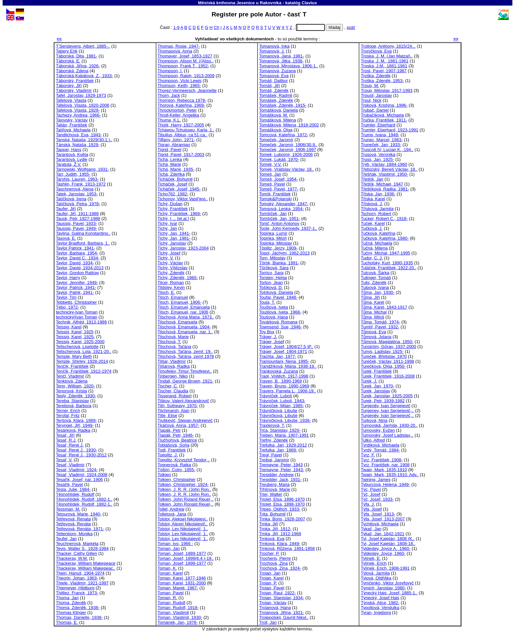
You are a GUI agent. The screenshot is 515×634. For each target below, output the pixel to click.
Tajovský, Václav (72, 120)
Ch (216, 27)
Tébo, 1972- (67, 307)
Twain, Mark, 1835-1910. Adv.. (389, 474)
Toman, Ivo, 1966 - (175, 543)
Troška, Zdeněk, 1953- (382, 80)
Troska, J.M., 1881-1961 (384, 65)
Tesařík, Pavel (69, 484)
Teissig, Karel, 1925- (75, 336)
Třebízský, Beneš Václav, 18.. (389, 169)
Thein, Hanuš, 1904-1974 (80, 573)
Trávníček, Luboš (275, 395)
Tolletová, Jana (172, 514)
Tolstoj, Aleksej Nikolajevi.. (183, 518)
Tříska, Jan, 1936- (378, 193)
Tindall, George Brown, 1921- (186, 381)
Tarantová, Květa (72, 154)
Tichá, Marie (169, 164)
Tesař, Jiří (65, 435)
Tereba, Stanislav (72, 400)
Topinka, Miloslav (275, 243)
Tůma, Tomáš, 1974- (380, 321)
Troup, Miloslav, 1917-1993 (386, 90)
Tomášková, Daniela (278, 110)
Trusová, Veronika (378, 154)
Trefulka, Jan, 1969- (278, 450)
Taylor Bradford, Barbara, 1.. (83, 243)
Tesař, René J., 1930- (76, 450)
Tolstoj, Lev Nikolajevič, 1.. (183, 528)
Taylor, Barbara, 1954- (77, 253)
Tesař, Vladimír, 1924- (77, 469)
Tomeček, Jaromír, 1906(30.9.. (288, 144)
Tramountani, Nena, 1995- (284, 361)
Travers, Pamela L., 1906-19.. (287, 390)
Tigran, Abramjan (174, 144)
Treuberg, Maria (274, 484)
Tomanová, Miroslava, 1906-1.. (288, 65)
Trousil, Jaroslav (376, 95)
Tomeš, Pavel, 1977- (279, 188)
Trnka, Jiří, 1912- (275, 528)
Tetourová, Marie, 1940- (78, 514)
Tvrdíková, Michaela (380, 445)
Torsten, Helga (273, 277)
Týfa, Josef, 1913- (378, 514)
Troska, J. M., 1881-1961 (384, 60)
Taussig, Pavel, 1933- (76, 223)
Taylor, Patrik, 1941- (75, 292)
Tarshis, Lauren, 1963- (77, 179)
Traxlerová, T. (272, 425)
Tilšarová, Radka (174, 366)
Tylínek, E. (371, 558)
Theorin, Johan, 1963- (77, 578)
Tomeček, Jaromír (276, 139)
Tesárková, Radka (73, 430)
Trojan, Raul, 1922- (277, 592)
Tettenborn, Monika (74, 533)
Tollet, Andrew (171, 509)
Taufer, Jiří (66, 208)
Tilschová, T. (169, 341)
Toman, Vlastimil (173, 612)
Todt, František (172, 450)
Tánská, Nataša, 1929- (78, 144)
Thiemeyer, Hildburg (75, 587)
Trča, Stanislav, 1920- (280, 430)
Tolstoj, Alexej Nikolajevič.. (183, 523)
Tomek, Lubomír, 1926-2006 (286, 154)
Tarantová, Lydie (71, 159)
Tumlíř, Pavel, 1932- (380, 326)
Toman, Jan (169, 548)
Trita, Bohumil (272, 514)
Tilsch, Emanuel (173, 297)
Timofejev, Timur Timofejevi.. (185, 371)
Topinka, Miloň (273, 238)
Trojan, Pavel (271, 587)
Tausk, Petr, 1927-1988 (78, 218)
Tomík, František (275, 193)
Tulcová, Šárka (375, 272)
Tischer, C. (168, 385)
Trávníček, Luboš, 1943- (282, 400)
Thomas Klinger (71, 612)
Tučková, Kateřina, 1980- (385, 238)
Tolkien (164, 474)
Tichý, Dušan (170, 203)
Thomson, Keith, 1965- (179, 85)
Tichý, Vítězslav (173, 267)
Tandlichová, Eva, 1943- (79, 134)
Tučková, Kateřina (378, 233)
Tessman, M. (68, 509)
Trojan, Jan (269, 573)
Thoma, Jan (67, 597)
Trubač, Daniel (375, 110)
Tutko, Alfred (373, 440)
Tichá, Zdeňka (171, 174)
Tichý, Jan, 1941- (174, 233)
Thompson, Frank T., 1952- (183, 65)
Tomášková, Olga (275, 129)
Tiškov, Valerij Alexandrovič (183, 400)
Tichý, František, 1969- (179, 213)
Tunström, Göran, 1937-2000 (388, 346)
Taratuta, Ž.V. (68, 164)
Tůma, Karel (372, 302)
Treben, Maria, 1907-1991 (284, 435)
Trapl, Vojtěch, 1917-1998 (283, 376)
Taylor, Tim (66, 297)
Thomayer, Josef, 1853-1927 (185, 56)
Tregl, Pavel (270, 454)
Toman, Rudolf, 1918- (178, 607)
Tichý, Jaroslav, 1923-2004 (183, 248)
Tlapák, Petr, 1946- (176, 435)
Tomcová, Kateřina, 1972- (283, 134)
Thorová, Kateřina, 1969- (181, 105)
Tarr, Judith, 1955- (73, 174)
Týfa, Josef (371, 509)
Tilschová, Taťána (174, 346)
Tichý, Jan (167, 228)
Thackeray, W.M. (72, 558)
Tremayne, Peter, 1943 (281, 464)
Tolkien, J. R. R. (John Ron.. (184, 489)
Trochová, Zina (273, 563)
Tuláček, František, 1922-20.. (388, 267)
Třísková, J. (372, 203)
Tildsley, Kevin (171, 287)
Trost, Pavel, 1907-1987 (383, 70)
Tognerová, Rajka (174, 464)
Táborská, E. (68, 60)
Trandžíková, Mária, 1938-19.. (287, 366)
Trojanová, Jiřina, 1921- (281, 612)
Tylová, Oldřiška (376, 578)
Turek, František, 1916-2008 (387, 376)
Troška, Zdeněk (376, 75)
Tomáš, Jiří (269, 85)
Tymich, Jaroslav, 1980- (383, 587)
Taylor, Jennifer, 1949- (77, 282)
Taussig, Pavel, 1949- (76, 228)
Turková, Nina (374, 420)
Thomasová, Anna (175, 51)
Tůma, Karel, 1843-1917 (384, 307)
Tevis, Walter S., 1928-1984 (82, 548)
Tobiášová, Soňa (174, 445)
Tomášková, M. (273, 115)
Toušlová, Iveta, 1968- (280, 312)
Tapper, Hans (68, 149)
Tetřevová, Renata (73, 518)
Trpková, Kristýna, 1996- (384, 105)
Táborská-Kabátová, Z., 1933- (84, 75)
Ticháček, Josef (173, 184)
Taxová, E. (66, 238)
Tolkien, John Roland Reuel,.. (186, 499)
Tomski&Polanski (275, 198)
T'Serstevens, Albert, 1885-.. (83, 46)
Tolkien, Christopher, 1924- (183, 484)
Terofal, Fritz (67, 415)
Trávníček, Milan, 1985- (281, 405)
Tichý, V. (166, 257)
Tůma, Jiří (370, 297)
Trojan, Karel (271, 578)
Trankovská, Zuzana (278, 371)
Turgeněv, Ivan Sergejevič (385, 405)
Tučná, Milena (374, 248)
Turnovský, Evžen (378, 430)
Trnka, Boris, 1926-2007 (282, 518)
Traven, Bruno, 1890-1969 (284, 385)
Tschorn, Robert (376, 213)
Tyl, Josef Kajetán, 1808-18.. (388, 543)
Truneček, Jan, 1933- (381, 144)
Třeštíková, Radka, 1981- (385, 188)
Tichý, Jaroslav (172, 243)
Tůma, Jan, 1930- (377, 292)
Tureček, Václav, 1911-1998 (387, 361)
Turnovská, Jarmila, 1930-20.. (389, 425)
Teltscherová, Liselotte (77, 346)
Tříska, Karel (373, 198)
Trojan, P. (268, 582)
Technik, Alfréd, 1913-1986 (81, 321)
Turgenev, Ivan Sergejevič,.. (387, 410)
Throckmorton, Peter (177, 110)
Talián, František (71, 124)
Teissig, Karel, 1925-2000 (80, 341)
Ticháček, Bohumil (175, 179)
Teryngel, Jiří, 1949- (75, 425)
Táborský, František (75, 80)
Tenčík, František (72, 366)
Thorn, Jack (169, 95)
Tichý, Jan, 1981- (174, 238)
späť (351, 27)
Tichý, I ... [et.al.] (173, 218)
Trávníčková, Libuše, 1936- (285, 420)
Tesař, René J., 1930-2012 (81, 454)
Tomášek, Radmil (275, 95)
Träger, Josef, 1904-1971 (283, 351)
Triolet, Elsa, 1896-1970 (282, 499)
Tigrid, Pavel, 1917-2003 (181, 154)
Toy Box (267, 331)
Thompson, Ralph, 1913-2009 (186, 75)
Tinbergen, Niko (173, 376)
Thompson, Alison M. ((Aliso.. (185, 60)
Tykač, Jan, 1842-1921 (382, 533)
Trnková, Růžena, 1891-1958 (287, 548)
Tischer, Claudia (173, 390)
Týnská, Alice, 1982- (380, 602)
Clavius (309, 2)
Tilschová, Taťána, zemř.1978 (186, 356)
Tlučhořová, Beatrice (177, 440)
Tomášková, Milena (277, 120)
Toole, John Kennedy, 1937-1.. (288, 228)
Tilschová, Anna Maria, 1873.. (186, 317)
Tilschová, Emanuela (177, 321)
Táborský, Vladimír (74, 90)
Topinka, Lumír (273, 233)
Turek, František (376, 371)
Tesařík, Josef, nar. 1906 (79, 479)
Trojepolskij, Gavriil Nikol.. (283, 617)
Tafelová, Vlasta (71, 100)
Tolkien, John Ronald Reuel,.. (186, 504)
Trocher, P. (269, 553)
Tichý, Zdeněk (171, 272)
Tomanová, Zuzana (277, 70)
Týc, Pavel (371, 489)
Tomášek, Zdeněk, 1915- (282, 105)
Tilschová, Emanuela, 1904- (184, 326)
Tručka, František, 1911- (384, 120)
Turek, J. (369, 381)
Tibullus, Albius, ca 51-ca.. (183, 134)
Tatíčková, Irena (71, 198)
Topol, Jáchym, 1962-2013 (284, 253)
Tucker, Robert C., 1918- (384, 218)
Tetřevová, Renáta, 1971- (80, 528)
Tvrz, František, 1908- (382, 459)
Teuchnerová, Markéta (77, 543)
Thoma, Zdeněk (71, 602)
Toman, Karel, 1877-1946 (182, 578)
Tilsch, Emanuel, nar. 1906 (183, 312)
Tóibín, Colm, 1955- (176, 469)
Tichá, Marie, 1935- (176, 169)
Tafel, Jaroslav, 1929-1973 (81, 95)
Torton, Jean (271, 282)
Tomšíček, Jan (273, 213)
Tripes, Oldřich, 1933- (280, 509)
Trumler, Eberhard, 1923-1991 (389, 129)
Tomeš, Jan (270, 174)
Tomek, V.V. (270, 164)
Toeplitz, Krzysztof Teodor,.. (184, 459)
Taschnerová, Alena (74, 188)
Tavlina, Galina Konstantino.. (83, 233)
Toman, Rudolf (172, 602)
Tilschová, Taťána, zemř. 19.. (185, 351)
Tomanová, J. (272, 51)
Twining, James (375, 479)
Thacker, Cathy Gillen (76, 553)
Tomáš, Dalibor (273, 80)
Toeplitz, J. (168, 454)
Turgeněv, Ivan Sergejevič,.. (387, 415)
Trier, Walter (270, 494)
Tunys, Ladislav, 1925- (382, 351)
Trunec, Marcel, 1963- (382, 139)
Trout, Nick (371, 100)
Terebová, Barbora (73, 405)
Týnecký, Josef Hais (380, 597)
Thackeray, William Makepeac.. (85, 568)
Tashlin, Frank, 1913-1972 (81, 184)
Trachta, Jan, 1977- (277, 356)
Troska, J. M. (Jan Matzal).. (387, 56)
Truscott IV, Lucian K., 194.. (387, 149)
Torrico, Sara (271, 272)
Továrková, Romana (278, 321)
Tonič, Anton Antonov (279, 223)
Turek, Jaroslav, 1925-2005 (387, 395)
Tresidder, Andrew (276, 474)
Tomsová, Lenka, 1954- (281, 208)
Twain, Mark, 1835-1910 (384, 469)
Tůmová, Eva (373, 331)
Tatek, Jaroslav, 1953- (77, 193)
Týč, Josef (370, 494)
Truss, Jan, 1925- (377, 159)
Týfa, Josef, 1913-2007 (383, 518)
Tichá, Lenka (170, 159)
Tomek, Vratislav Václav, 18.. (286, 169)
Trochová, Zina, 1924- (280, 568)
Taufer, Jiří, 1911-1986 (77, 213)
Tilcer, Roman (171, 282)
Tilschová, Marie (173, 336)
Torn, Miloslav (272, 257)
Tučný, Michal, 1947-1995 (385, 253)
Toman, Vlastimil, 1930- (180, 617)
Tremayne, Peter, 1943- (281, 469)
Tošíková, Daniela (276, 292)
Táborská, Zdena (72, 70)
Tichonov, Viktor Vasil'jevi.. (183, 198)
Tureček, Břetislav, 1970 (384, 356)
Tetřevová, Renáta (73, 523)
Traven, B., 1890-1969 (280, 381)
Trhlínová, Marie (274, 489)
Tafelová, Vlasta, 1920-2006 (82, 105)
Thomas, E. (67, 622)
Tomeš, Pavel (272, 184)
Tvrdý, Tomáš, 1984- (380, 450)
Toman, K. (167, 568)
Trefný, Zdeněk (273, 440)
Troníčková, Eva (376, 51)
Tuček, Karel (373, 223)
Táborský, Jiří (69, 85)
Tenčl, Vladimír (70, 376)
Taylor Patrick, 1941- (75, 248)
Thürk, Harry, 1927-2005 (181, 124)
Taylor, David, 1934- (75, 262)
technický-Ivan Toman (77, 312)
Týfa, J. (368, 504)
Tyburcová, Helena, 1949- (385, 484)
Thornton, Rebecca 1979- (182, 100)
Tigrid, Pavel (169, 149)
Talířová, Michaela (73, 129)
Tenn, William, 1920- (75, 385)
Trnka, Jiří (268, 523)
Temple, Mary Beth (74, 356)
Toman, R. (167, 597)
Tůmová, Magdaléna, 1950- (387, 341)
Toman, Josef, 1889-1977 (182, 553)
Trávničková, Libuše (278, 410)
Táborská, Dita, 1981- (76, 56)
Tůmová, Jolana (376, 336)
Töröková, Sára (274, 267)
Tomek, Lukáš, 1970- (279, 159)
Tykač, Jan (371, 528)
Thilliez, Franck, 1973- (77, 592)
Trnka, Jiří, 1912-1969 (280, 533)
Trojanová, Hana (275, 607)
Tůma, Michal (374, 312)
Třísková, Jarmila (377, 208)
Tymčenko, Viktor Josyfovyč (387, 582)
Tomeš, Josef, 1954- (278, 179)
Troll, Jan (268, 622)
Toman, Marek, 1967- (178, 587)
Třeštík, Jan (372, 179)
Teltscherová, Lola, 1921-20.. (83, 351)
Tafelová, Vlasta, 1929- (78, 110)
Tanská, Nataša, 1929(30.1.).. (84, 139)
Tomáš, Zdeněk (274, 90)
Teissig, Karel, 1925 (74, 331)
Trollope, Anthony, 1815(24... (388, 46)
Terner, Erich (68, 410)
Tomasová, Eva (274, 75)
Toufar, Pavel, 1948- (278, 297)
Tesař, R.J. (66, 440)
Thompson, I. (170, 70)
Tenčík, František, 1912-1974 (83, 371)
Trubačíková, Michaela (382, 115)
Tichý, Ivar (167, 223)
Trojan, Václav (272, 602)
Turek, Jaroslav (375, 390)
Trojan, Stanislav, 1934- (281, 597)
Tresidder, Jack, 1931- (280, 479)
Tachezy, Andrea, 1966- (78, 115)
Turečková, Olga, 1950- (383, 366)
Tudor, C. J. (372, 257)
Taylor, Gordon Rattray (77, 272)
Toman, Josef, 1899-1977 (182, 563)
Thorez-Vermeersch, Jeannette (187, 90)
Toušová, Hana (273, 317)
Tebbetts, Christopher (76, 302)
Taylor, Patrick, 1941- (76, 287)
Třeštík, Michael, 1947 (382, 184)
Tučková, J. (372, 228)
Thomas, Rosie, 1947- (179, 46)
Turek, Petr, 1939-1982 (383, 400)
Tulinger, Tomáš (376, 277)
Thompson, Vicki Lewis (180, 80)
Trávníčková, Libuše (278, 415)
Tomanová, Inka (274, 46)
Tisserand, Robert (175, 395)
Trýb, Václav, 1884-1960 (384, 164)
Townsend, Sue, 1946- (280, 326)
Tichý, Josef (169, 253)
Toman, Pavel (171, 592)
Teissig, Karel (68, 326)
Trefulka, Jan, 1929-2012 (283, 445)
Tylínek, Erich (374, 563)
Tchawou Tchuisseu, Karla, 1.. (186, 129)
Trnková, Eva (271, 538)
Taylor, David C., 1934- (78, 257)
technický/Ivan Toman (76, 317)
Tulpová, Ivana (375, 287)
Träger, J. (268, 336)
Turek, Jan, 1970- (377, 385)
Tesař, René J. (70, 445)
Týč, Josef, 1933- (377, 499)
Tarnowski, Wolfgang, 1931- (82, 169)
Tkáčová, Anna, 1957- (179, 425)
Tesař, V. (64, 459)
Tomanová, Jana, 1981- (281, 56)
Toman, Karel (170, 573)
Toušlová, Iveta (273, 307)
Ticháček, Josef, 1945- (179, 188)
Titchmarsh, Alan (174, 410)
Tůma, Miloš (372, 317)
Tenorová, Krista (71, 390)
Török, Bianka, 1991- (279, 262)
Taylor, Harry (68, 277)
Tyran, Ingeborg (376, 612)
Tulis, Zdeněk (373, 282)
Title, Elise (167, 415)
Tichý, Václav (170, 262)
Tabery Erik (67, 51)
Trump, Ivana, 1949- (380, 134)
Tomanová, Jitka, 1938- (281, 60)
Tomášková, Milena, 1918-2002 (289, 124)
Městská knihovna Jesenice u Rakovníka (239, 2)
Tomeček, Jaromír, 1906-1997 (287, 149)
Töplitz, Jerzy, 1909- (278, 248)
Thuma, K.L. (169, 120)
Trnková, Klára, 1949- (280, 543)
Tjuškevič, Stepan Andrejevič (185, 420)
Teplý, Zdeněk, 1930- (76, 395)
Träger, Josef (271, 341)
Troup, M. (370, 85)
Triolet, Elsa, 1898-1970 (282, 504)
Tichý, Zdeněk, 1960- (178, 277)
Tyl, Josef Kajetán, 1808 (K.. (387, 538)
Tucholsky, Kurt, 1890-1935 (387, 262)
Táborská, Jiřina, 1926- (78, 65)
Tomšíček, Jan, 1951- (279, 218)
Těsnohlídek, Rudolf (75, 494)
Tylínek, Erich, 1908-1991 (385, 568)
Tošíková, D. (271, 287)
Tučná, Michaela (376, 243)
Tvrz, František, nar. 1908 (385, 464)
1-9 (176, 27)
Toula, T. (267, 302)
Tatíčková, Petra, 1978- (78, 203)
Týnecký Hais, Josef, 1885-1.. (389, 592)
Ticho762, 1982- (173, 193)
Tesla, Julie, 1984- (73, 489)
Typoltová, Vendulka (380, 607)
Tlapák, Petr (169, 430)
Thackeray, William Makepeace (85, 563)
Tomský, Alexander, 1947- (283, 203)
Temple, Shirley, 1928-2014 (82, 361)
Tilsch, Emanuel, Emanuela (184, 307)
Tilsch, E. (166, 292)
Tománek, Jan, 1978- (178, 622)
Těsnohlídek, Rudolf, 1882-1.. (84, 499)
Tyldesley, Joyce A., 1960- (385, 548)
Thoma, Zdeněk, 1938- (78, 607)
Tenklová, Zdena (71, 381)
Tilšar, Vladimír (172, 361)
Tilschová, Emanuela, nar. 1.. (185, 331)
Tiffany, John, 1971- (176, 139)
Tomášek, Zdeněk (276, 100)
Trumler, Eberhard (378, 124)
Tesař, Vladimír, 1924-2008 (81, 474)
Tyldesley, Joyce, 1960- (383, 553)
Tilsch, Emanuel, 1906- (180, 302)
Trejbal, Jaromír (274, 459)
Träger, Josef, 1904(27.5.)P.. (286, 346)
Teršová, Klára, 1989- (76, 420)
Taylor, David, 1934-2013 (79, 267)
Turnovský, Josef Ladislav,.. (387, 435)
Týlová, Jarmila (375, 573)
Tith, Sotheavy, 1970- (178, 405)
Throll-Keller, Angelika (178, 115)
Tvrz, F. (368, 454)
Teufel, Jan (66, 538)
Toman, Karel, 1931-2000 (182, 582)
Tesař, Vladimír (70, 464)
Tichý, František (173, 208)
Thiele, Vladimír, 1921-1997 (82, 582)
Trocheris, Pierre (275, 558)
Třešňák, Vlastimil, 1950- (384, 174)
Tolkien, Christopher (177, 479)
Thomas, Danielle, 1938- (79, 617)
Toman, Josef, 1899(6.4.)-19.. (186, 558)
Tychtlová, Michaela (379, 523)
